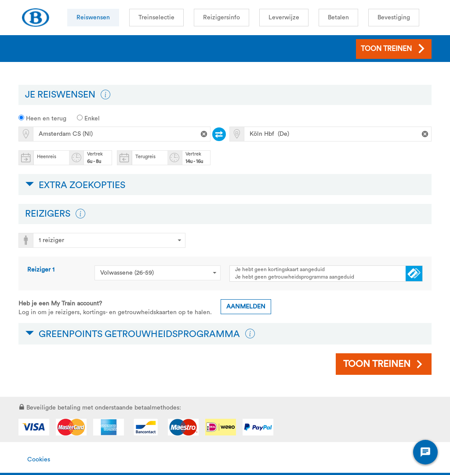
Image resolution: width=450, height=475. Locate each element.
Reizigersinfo (221, 18)
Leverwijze (284, 18)
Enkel (88, 118)
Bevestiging (393, 18)
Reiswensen (93, 18)
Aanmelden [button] (245, 307)
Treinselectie (156, 18)
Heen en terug (42, 118)
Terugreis (145, 156)
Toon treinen (376, 364)
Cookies (38, 460)
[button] (105, 95)
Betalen (338, 18)
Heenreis (46, 156)
